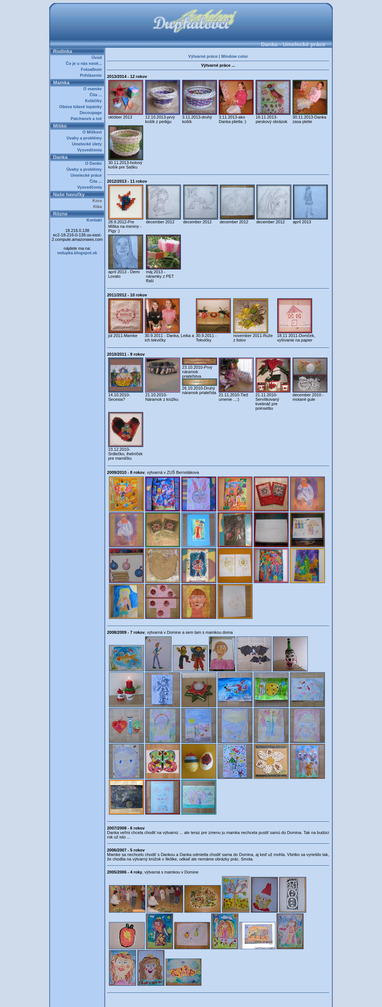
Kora (98, 200)
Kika (98, 206)
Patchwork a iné (87, 118)
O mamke (93, 88)
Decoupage (92, 112)
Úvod (97, 57)
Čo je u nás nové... (85, 63)
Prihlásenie (92, 75)
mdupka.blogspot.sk (77, 253)
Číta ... (97, 94)
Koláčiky (94, 100)
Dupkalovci (203, 999)
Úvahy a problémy (85, 138)
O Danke (94, 163)
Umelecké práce (87, 175)
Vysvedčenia (90, 150)
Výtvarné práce (203, 56)
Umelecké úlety (88, 144)
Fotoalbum (92, 69)
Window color (234, 56)
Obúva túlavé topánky (81, 106)
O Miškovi (93, 132)
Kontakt (95, 220)
